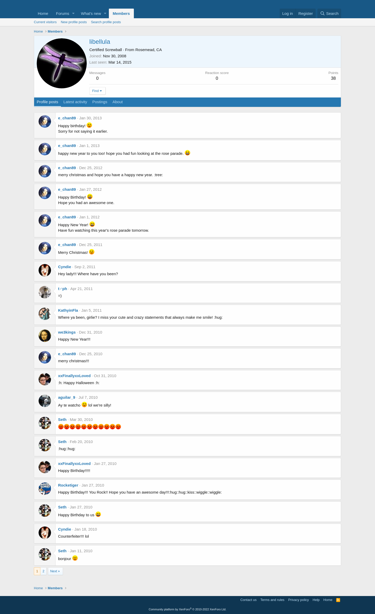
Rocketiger (68, 485)
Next (53, 571)
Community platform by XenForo (187, 609)
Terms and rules (272, 600)
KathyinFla (68, 310)
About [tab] (118, 102)
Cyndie (64, 267)
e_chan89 (67, 118)
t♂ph (62, 288)
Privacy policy (298, 600)
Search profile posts (106, 22)
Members (121, 13)
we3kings (67, 332)
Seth (62, 419)
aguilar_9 (66, 397)
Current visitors (45, 22)
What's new (91, 13)
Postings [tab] (99, 102)
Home (43, 13)
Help (316, 600)
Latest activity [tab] (75, 102)
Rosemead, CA (148, 49)
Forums (62, 13)
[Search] (329, 13)
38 (333, 78)
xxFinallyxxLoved (74, 375)
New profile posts (74, 22)
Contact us (248, 600)
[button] (73, 13)
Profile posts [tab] (47, 102)
